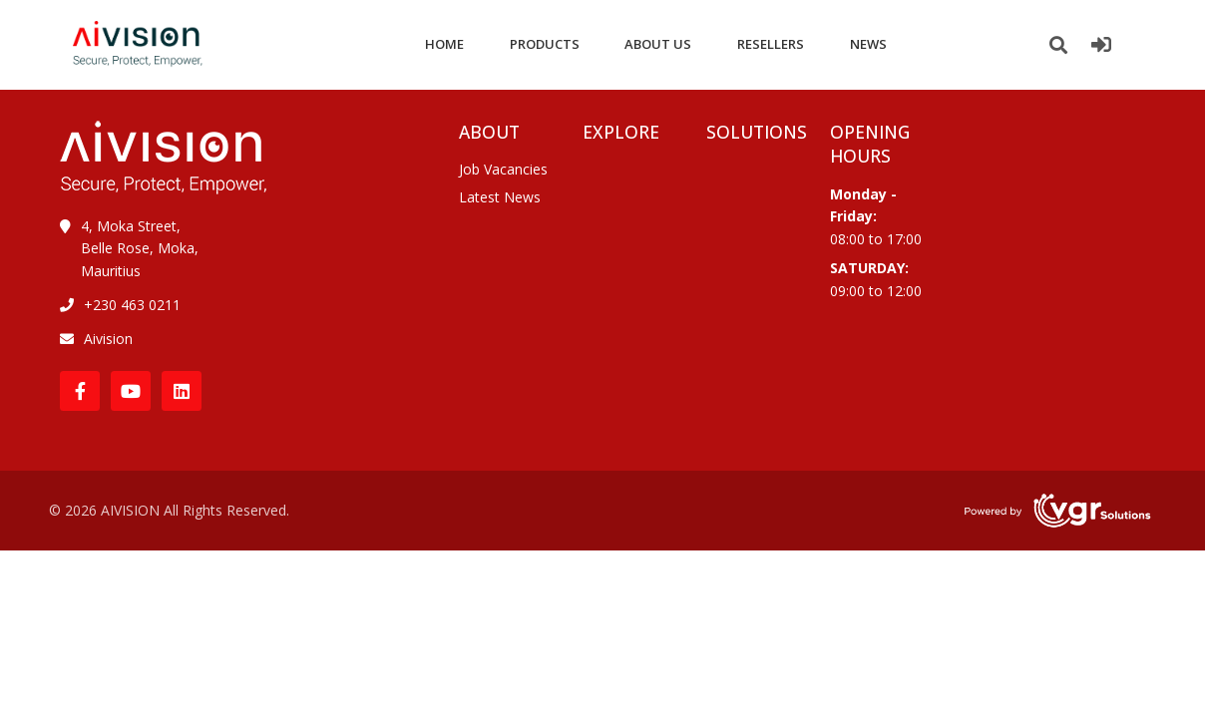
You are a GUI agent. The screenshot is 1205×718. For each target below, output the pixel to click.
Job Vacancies (503, 169)
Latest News (500, 196)
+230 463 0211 (132, 304)
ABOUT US (657, 44)
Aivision (108, 338)
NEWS (868, 44)
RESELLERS (770, 44)
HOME (444, 44)
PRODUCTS (545, 44)
